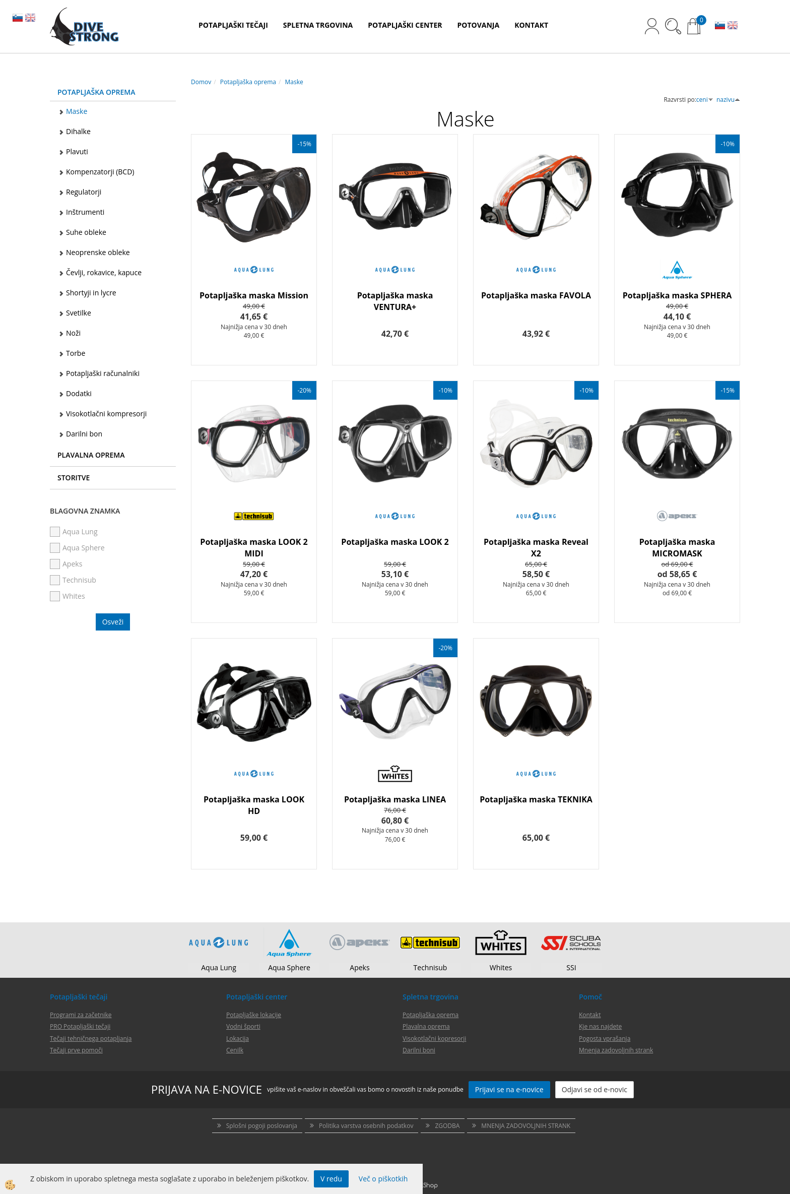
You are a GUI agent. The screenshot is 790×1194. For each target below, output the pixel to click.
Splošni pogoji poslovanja (261, 1125)
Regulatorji (83, 192)
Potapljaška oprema (248, 82)
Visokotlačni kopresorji (434, 1038)
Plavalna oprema (426, 1026)
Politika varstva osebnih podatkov (366, 1125)
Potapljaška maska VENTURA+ (395, 301)
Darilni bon (84, 433)
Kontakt (590, 1015)
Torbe (75, 353)
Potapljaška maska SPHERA (677, 295)
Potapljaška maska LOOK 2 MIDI (253, 547)
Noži (73, 333)
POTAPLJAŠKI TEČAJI (233, 25)
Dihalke (78, 131)
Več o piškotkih (383, 1178)
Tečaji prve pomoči (76, 1050)
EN (30, 19)
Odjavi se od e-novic (594, 1089)
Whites (501, 967)
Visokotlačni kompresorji (106, 413)
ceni (704, 99)
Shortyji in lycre (91, 292)
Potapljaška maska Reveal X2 (536, 547)
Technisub (430, 967)
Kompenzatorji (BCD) (100, 171)
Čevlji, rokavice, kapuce (104, 272)
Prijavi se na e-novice (509, 1089)
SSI (571, 967)
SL (18, 19)
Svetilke (78, 313)
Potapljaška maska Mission (254, 295)
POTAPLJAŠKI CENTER (405, 25)
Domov (201, 82)
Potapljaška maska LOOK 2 (394, 541)
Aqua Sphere (289, 967)
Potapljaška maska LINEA (395, 799)
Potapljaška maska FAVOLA (536, 295)
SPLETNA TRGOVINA (318, 25)
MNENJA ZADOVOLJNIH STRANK (525, 1125)
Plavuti (77, 151)
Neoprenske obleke (98, 252)
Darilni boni (419, 1050)
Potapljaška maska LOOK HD (254, 805)
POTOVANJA (478, 25)
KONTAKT (531, 25)
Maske (76, 111)
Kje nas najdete (600, 1026)
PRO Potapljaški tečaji (80, 1026)
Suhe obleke (86, 232)
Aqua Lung (218, 967)
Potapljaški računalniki (103, 373)
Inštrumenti (85, 212)
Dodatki (79, 393)
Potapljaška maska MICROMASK (677, 547)
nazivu (728, 99)
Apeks (359, 967)
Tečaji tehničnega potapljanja (90, 1038)
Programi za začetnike (81, 1015)
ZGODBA (447, 1125)
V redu (331, 1178)
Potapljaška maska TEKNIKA (536, 799)
